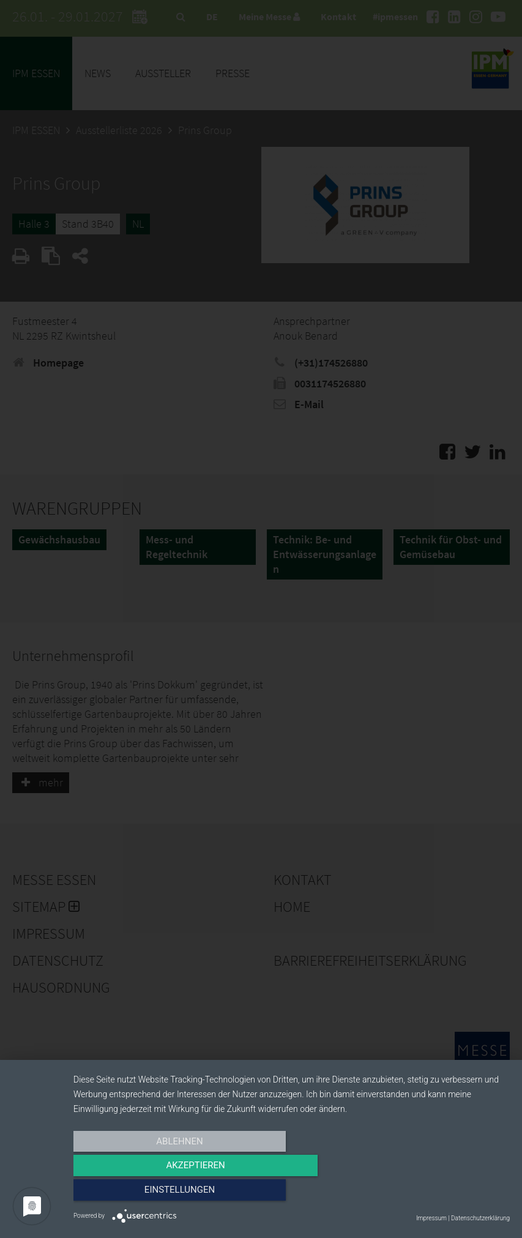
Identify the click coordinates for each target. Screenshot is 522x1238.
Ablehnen (139, 1193)
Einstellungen (444, 1193)
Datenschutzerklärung (480, 1218)
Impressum (431, 1218)
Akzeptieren (291, 1193)
